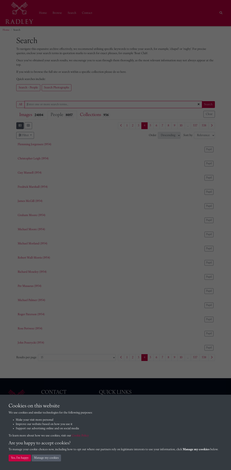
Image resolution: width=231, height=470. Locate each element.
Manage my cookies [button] (46, 458)
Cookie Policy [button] (80, 435)
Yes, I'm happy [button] (20, 458)
